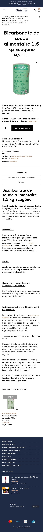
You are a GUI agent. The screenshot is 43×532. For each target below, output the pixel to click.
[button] (4, 10)
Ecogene (15, 159)
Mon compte (7, 441)
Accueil (5, 17)
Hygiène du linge (9, 413)
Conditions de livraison (11, 450)
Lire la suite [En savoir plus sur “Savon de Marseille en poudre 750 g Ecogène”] (17, 409)
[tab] (21, 172)
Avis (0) (21, 182)
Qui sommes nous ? (9, 454)
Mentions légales (8, 444)
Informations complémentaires (21, 177)
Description (22, 173)
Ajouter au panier (22, 128)
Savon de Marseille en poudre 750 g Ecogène (9, 418)
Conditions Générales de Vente (13, 447)
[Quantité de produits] (5, 128)
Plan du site (6, 456)
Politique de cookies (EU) (11, 466)
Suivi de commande (9, 460)
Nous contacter (8, 463)
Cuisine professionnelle (13, 20)
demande (32, 121)
